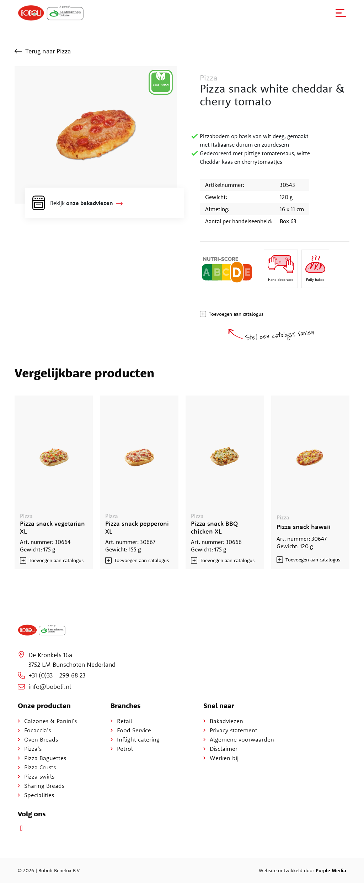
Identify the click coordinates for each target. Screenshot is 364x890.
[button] (341, 13)
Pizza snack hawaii (304, 527)
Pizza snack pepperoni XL (137, 527)
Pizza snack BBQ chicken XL (214, 527)
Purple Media (331, 870)
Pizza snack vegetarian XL (52, 527)
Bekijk (81, 202)
